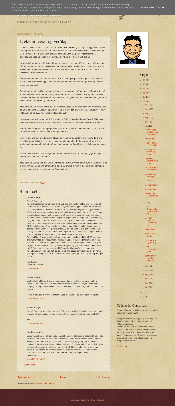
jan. (147, 287)
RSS (119, 346)
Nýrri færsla (24, 377)
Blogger (100, 400)
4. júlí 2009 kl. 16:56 (36, 298)
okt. (147, 113)
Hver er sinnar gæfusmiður (151, 144)
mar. (147, 279)
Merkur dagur (151, 189)
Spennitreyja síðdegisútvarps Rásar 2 (151, 132)
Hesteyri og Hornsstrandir (151, 195)
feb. (147, 283)
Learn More (147, 7)
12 (144, 88)
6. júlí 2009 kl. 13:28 (36, 359)
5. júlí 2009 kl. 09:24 (36, 323)
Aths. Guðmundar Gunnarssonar (151, 210)
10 (144, 97)
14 (144, 80)
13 (144, 84)
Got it (160, 7)
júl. (146, 126)
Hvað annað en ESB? (151, 234)
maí (147, 270)
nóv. (147, 109)
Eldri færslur (103, 377)
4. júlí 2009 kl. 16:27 (36, 268)
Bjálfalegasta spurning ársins (150, 151)
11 (144, 93)
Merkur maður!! (151, 185)
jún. (147, 266)
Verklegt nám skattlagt (150, 175)
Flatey (147, 202)
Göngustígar (150, 138)
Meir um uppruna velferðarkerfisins (151, 221)
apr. (147, 274)
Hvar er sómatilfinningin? (151, 249)
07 (144, 297)
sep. (147, 117)
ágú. (147, 122)
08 (144, 292)
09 (144, 101)
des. (147, 105)
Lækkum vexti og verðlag (151, 241)
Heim (63, 377)
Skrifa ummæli (30, 365)
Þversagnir (149, 180)
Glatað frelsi (150, 229)
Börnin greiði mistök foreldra (150, 258)
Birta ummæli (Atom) (45, 383)
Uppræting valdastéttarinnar (151, 160)
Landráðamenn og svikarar (151, 168)
